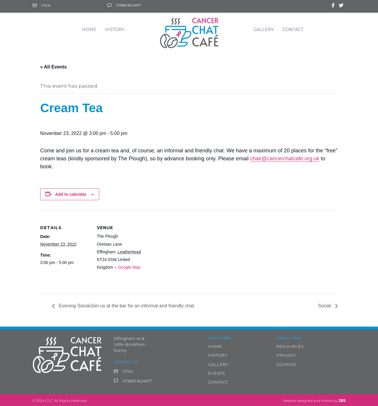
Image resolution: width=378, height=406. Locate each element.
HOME (215, 346)
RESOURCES (290, 346)
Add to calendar (71, 194)
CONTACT (218, 382)
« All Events (53, 66)
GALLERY (218, 364)
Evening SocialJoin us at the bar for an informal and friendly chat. (126, 305)
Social (325, 305)
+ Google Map (127, 267)
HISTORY (217, 355)
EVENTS (216, 373)
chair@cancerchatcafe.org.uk (284, 159)
